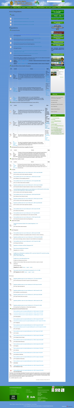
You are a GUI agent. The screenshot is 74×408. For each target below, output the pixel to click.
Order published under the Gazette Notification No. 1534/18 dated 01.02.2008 (27, 42)
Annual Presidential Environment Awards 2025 (57, 81)
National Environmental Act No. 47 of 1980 (21, 18)
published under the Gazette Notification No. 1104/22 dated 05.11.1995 (30, 290)
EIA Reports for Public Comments (57, 104)
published (19, 305)
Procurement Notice (54, 100)
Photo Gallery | (21, 404)
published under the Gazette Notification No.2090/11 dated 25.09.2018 (26, 53)
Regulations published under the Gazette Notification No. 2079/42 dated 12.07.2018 (28, 198)
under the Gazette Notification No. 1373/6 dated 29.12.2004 (31, 305)
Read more (61, 78)
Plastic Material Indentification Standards (21, 248)
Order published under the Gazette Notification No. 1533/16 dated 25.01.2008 (27, 38)
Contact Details (34, 404)
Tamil (27, 60)
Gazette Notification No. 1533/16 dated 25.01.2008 (47, 125)
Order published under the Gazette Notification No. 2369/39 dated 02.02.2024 (28, 365)
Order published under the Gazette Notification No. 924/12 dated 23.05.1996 (27, 208)
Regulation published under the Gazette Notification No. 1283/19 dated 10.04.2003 (28, 294)
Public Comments (54, 111)
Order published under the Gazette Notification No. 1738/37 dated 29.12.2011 (27, 217)
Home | (11, 404)
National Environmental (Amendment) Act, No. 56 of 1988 (24, 21)
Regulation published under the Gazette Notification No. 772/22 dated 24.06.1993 (28, 278)
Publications (28, 390)
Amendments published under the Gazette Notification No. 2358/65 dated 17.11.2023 (28, 314)
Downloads (53, 119)
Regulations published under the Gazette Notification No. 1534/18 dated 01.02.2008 (28, 237)
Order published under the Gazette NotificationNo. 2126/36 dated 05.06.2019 (27, 194)
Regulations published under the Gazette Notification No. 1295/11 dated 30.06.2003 (28, 172)
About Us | (14, 404)
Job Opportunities (54, 102)
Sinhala (19, 60)
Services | (17, 404)
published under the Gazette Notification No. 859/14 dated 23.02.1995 (30, 284)
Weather (52, 122)
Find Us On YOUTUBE (58, 386)
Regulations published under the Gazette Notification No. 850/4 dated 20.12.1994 (28, 46)
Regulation (15, 284)
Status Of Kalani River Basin (56, 130)
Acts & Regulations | (28, 404)
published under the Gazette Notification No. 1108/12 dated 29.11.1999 (30, 300)
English (23, 60)
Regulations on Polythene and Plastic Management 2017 (23, 245)
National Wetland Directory (56, 121)
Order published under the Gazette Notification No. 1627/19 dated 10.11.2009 (27, 241)
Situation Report (54, 124)
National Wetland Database (14, 393)
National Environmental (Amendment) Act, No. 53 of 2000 (24, 24)
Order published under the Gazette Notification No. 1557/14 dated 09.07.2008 (27, 180)
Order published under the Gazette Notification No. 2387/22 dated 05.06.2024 (28, 370)
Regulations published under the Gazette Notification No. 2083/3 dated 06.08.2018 (28, 202)
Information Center (13, 390)
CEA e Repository (54, 106)
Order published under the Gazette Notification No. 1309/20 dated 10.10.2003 (27, 176)
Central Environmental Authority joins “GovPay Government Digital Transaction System (57, 70)
